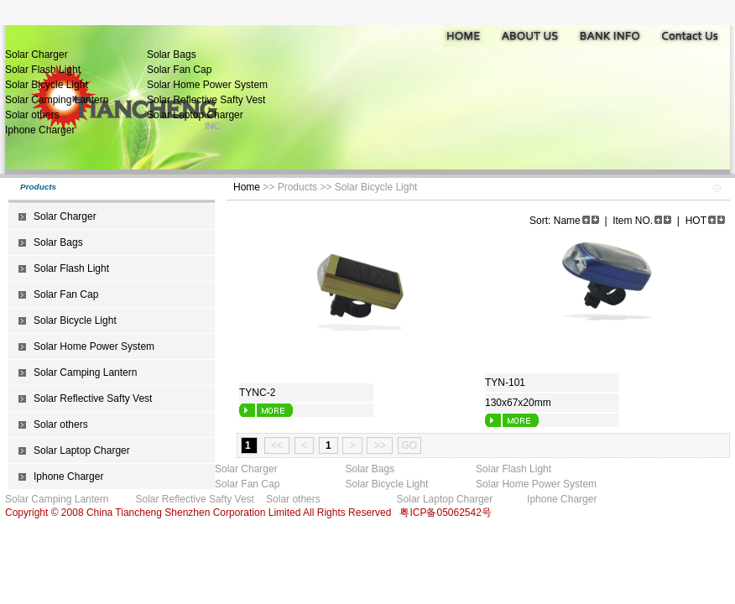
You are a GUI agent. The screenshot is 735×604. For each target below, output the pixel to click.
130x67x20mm (518, 403)
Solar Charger (36, 54)
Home (246, 187)
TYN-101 (505, 382)
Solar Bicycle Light (46, 85)
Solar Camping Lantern (56, 100)
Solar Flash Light (43, 70)
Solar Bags (171, 54)
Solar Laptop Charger (195, 115)
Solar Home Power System (207, 85)
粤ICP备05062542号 (445, 512)
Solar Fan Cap (179, 70)
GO (410, 445)
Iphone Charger (40, 130)
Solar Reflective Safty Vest (206, 100)
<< (277, 445)
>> (379, 445)
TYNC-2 (257, 392)
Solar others (32, 115)
